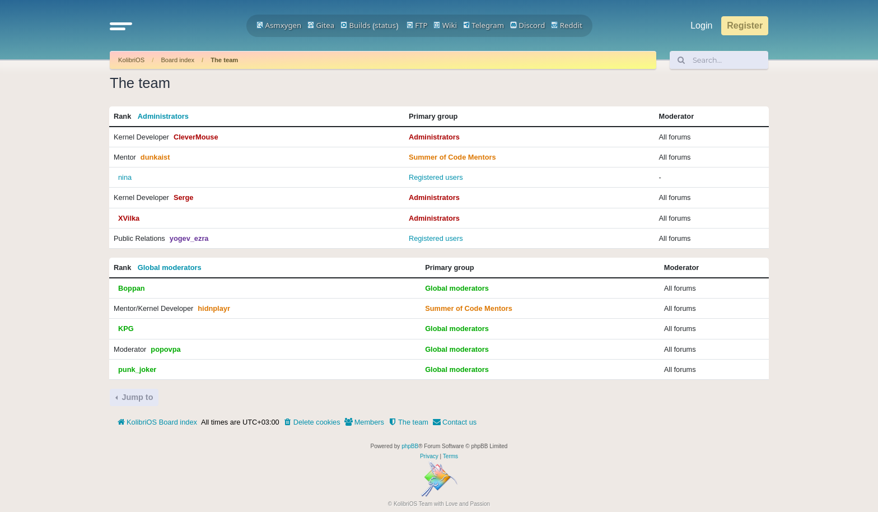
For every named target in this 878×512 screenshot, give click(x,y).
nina (125, 177)
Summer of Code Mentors (452, 157)
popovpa (165, 349)
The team (224, 60)
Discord (527, 25)
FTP (417, 25)
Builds (355, 25)
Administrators (163, 116)
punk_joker (137, 369)
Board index (177, 60)
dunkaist (155, 157)
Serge (184, 197)
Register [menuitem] (745, 25)
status (385, 25)
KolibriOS (131, 60)
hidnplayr (214, 308)
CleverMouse (196, 137)
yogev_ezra (189, 238)
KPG (126, 328)
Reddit (566, 25)
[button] (121, 26)
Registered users (436, 177)
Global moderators (170, 267)
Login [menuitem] (701, 25)
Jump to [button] (136, 397)
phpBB (409, 446)
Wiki (445, 25)
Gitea (320, 25)
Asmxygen (278, 25)
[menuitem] (311, 422)
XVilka (128, 218)
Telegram (483, 25)
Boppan (131, 288)
